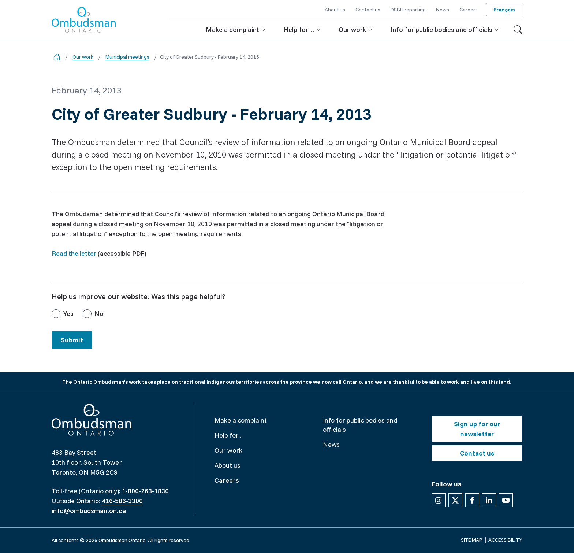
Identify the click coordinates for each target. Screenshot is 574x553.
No (99, 313)
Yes (68, 313)
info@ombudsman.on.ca (89, 510)
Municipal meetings (127, 57)
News (331, 444)
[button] (236, 29)
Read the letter (74, 253)
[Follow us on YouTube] (506, 500)
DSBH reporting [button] (408, 9)
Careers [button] (468, 9)
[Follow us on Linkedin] (489, 500)
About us (228, 465)
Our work (82, 57)
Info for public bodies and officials (360, 425)
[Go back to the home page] (57, 57)
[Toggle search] (518, 29)
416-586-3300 (122, 501)
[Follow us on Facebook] (472, 500)
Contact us (477, 453)
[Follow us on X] (455, 500)
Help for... (229, 435)
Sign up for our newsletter (477, 429)
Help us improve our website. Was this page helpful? (138, 296)
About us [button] (335, 9)
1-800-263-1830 (145, 491)
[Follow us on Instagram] (439, 500)
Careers (227, 480)
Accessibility (505, 540)
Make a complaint (241, 420)
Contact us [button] (367, 9)
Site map (471, 540)
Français (504, 9)
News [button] (442, 9)
